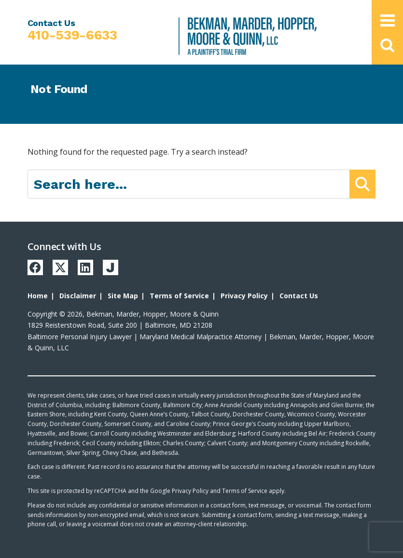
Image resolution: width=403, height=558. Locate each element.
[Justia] (110, 267)
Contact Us (298, 295)
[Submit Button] (362, 184)
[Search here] (189, 184)
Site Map (123, 295)
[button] (387, 46)
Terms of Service (179, 295)
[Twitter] (60, 267)
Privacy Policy (244, 295)
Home (38, 295)
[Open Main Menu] (387, 20)
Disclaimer (77, 295)
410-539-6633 (72, 35)
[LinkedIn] (85, 267)
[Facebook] (35, 267)
